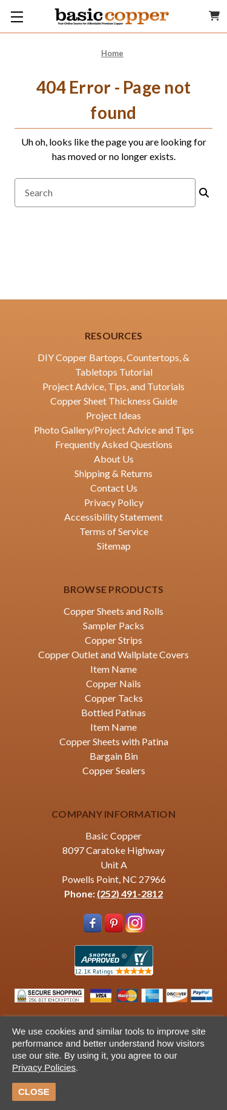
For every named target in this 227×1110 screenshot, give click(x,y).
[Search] (204, 192)
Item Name (113, 669)
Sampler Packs (113, 625)
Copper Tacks (114, 698)
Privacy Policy (113, 502)
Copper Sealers (113, 770)
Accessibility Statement (113, 516)
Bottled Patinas (113, 712)
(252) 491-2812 (130, 893)
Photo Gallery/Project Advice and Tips (114, 429)
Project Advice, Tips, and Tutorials (113, 386)
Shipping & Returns (113, 473)
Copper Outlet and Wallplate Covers (113, 654)
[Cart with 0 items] (214, 15)
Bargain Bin (114, 756)
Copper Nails (113, 683)
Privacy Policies (44, 1067)
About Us (114, 458)
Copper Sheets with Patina (113, 741)
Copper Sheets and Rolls (113, 611)
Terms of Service (113, 531)
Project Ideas (113, 415)
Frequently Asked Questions (114, 444)
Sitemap (114, 545)
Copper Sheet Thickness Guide (113, 400)
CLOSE (34, 1091)
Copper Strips (113, 640)
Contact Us (113, 487)
